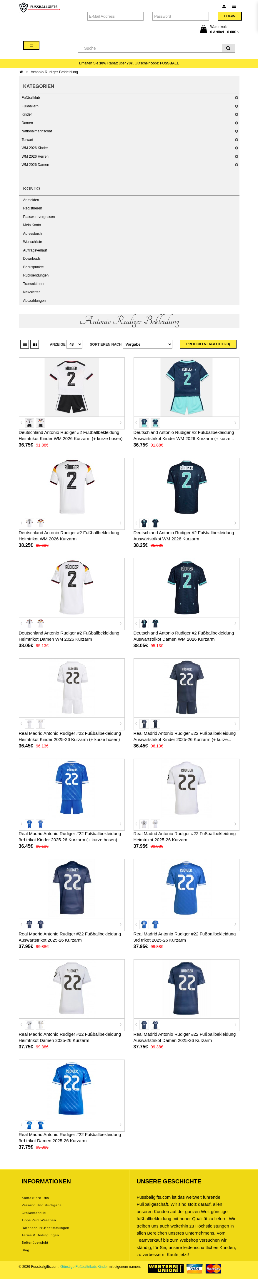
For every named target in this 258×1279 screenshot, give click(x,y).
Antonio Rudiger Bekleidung (54, 72)
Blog (25, 1250)
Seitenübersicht (35, 1242)
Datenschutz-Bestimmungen (45, 1228)
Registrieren (32, 208)
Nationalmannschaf (37, 131)
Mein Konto (32, 225)
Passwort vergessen (39, 217)
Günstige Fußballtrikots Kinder (84, 1267)
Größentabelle (34, 1213)
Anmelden (31, 200)
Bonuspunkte (33, 267)
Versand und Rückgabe (42, 1205)
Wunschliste (32, 242)
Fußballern (30, 106)
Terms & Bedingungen (40, 1235)
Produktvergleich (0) (208, 344)
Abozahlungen (34, 301)
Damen (27, 123)
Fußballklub (31, 98)
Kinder (27, 114)
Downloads (32, 259)
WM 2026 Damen (35, 165)
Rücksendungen (36, 275)
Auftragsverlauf (35, 250)
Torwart (27, 140)
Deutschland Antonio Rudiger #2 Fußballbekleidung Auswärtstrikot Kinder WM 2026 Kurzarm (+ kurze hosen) (184, 438)
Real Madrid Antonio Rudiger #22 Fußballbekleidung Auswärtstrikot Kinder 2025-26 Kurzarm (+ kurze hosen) (185, 739)
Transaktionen (34, 284)
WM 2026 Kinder (35, 148)
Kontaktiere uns (35, 1198)
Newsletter (31, 292)
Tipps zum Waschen (39, 1220)
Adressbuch (32, 234)
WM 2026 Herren (35, 156)
